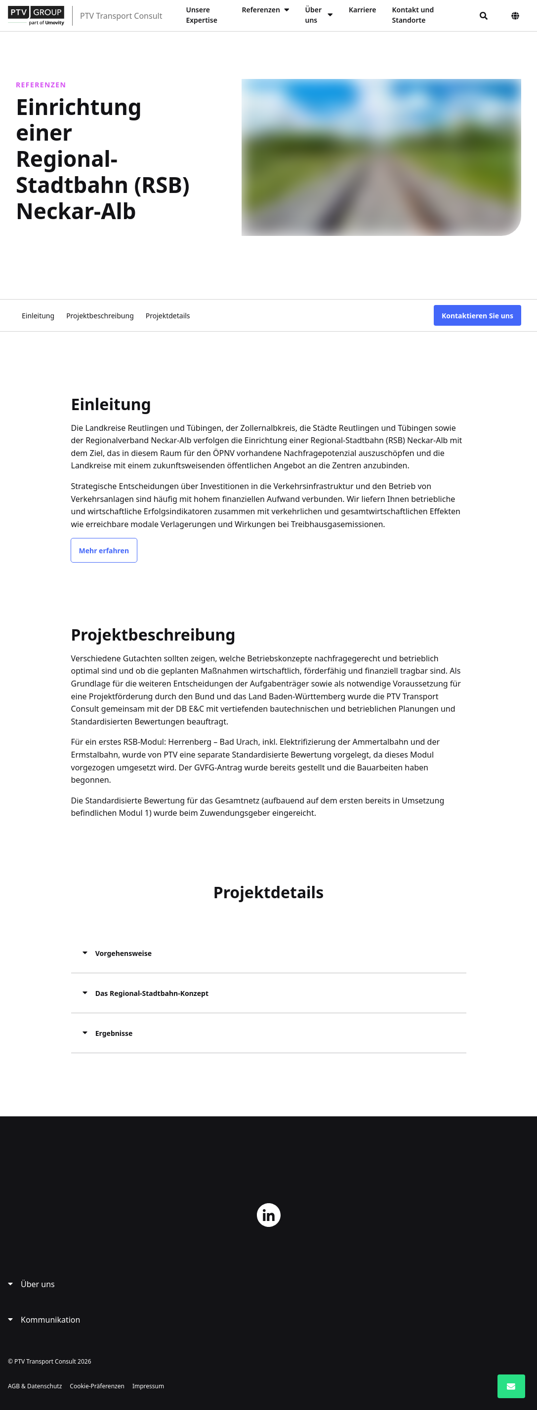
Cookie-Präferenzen (97, 1385)
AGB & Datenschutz (35, 1385)
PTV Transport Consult (121, 15)
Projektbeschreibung (100, 315)
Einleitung (38, 315)
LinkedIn (269, 1214)
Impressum (148, 1385)
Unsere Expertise (201, 15)
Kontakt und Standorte (413, 15)
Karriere (362, 9)
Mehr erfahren (104, 550)
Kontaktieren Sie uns (477, 315)
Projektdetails (168, 315)
